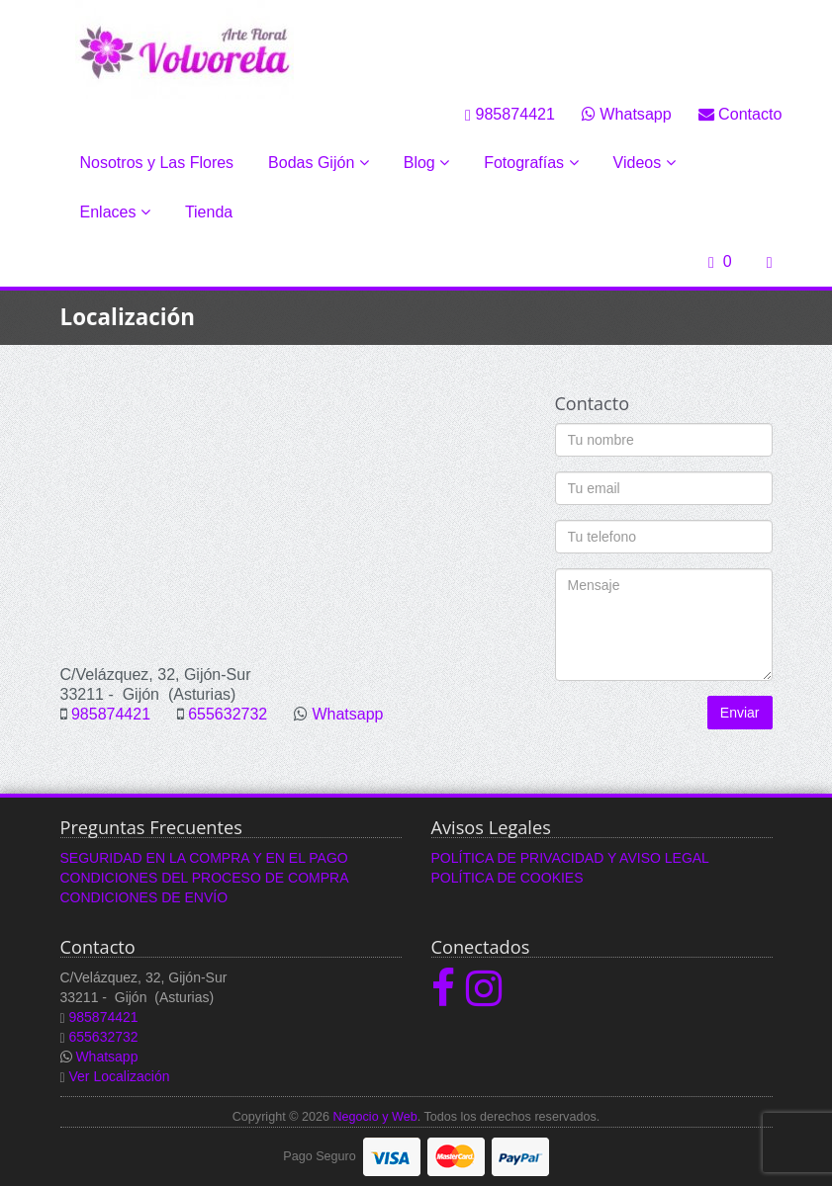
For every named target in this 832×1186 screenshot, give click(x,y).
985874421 (510, 114)
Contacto (740, 114)
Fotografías (531, 162)
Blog (426, 162)
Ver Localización (119, 1076)
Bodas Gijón (318, 162)
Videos (644, 162)
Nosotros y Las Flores (157, 162)
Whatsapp (627, 114)
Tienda (208, 212)
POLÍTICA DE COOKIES (507, 878)
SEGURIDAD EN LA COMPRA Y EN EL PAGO (204, 858)
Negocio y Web (374, 1117)
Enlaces (115, 212)
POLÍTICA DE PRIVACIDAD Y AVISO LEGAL (570, 858)
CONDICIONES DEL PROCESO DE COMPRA (204, 878)
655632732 (227, 714)
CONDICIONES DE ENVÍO (144, 897)
